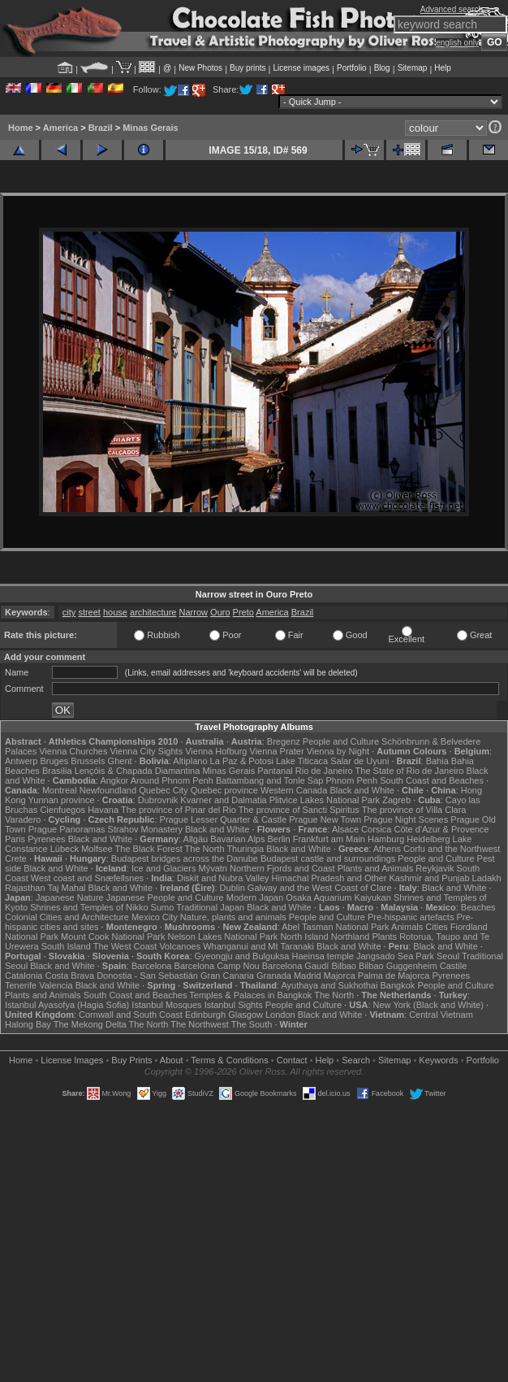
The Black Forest (149, 849)
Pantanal (274, 771)
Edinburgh (205, 1014)
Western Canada (293, 790)
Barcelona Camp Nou (217, 966)
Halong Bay (28, 1024)
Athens (387, 849)
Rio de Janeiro (324, 771)
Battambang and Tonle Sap (270, 780)
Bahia (437, 761)
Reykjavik (434, 868)
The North (205, 849)
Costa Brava (70, 975)
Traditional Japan (210, 907)
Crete (16, 858)
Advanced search (451, 9)
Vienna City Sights (146, 751)
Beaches (478, 907)
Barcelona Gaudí (295, 966)
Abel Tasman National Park (335, 927)
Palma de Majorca (394, 975)
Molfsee (97, 849)
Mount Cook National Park (113, 936)
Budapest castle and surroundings (327, 858)
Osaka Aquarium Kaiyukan (338, 897)
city (69, 612)
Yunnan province (61, 800)
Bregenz (283, 741)
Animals (407, 927)
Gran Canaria (227, 975)
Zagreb (396, 800)
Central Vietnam (441, 1014)
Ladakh (487, 878)
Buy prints (247, 67)
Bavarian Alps (237, 839)
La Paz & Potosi (241, 761)
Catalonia (23, 975)
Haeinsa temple (322, 956)
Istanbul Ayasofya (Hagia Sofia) (67, 1005)
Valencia (55, 985)
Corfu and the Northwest (451, 849)
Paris (15, 839)
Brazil (100, 128)
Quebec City (163, 790)
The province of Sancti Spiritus (299, 810)
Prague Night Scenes (406, 819)
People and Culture (341, 741)
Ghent (120, 761)
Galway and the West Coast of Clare (320, 888)
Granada (273, 975)
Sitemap (413, 67)
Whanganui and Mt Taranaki (258, 946)
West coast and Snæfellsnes (87, 878)
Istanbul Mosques (166, 1005)
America (60, 128)
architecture (153, 612)
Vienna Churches (73, 751)
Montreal (59, 790)
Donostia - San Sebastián (147, 975)
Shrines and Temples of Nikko (89, 907)
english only (457, 42)
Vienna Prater (277, 751)
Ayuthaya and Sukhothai (329, 985)
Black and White (361, 790)
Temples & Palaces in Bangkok (250, 995)
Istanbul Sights (233, 1005)
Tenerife (21, 985)
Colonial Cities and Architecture (67, 917)
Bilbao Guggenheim (398, 966)
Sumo (162, 907)
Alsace (345, 829)
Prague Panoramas (66, 829)
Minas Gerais (150, 128)
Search (356, 1060)
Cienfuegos (62, 810)
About (171, 1060)
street (89, 612)
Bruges (54, 761)
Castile (453, 966)
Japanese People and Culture (165, 897)
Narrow (193, 612)
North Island (304, 936)
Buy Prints (131, 1060)
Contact (292, 1060)
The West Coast (125, 946)
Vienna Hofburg (216, 751)
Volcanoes (179, 946)
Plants (385, 936)
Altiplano (190, 761)
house (115, 612)
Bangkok (398, 985)
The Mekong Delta (90, 1024)
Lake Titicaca (302, 761)
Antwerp (21, 761)
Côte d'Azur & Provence (441, 829)
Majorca (339, 975)
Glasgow (245, 1014)
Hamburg (386, 839)
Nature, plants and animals (233, 917)
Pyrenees (46, 839)
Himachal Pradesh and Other (329, 878)
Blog (382, 67)
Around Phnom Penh (172, 780)
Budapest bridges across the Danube (184, 858)
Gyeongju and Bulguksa (242, 956)
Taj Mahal (66, 888)
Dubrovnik (158, 800)
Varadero (23, 819)
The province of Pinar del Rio (178, 810)
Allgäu (196, 839)
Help (442, 67)
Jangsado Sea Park (395, 956)
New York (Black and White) (428, 1005)
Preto (243, 612)
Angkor (114, 780)
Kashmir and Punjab (429, 878)
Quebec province (224, 790)
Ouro (220, 612)
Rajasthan (25, 888)
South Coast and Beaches (432, 780)
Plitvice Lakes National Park (324, 800)
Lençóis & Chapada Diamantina (137, 771)
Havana (103, 810)
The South (252, 1024)
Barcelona (151, 966)
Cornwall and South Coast (131, 1014)
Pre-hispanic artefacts (411, 917)
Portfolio (352, 67)
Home (20, 128)
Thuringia (245, 849)
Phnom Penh (352, 780)
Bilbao (343, 966)
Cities (436, 927)
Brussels (88, 761)
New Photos (200, 67)
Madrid (307, 975)
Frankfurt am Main (329, 839)
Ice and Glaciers (163, 868)
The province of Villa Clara (414, 810)
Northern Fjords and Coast (282, 868)
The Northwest (199, 1024)
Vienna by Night (338, 751)
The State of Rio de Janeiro (409, 771)
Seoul (448, 956)
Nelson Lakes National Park (223, 936)
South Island (66, 946)
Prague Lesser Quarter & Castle (223, 819)
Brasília (57, 771)
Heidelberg (428, 839)
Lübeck (64, 849)
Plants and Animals (376, 868)
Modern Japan (254, 897)
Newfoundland (108, 790)
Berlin (279, 839)
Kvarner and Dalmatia (223, 800)
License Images (72, 1060)
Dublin (232, 888)
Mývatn (212, 868)
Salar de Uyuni (359, 761)
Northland (350, 936)
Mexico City (154, 917)
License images (301, 67)
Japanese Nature (70, 897)
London (280, 1014)
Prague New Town (325, 819)
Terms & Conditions (229, 1060)
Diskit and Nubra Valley (223, 878)
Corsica (376, 829)
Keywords (438, 1060)
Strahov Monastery (145, 829)
